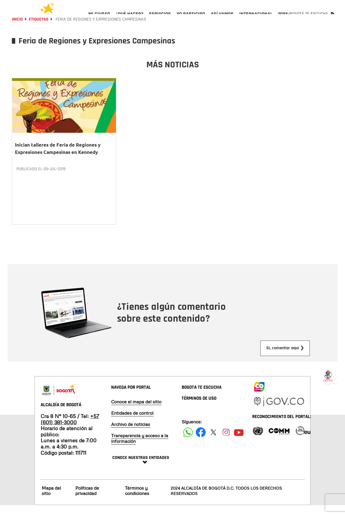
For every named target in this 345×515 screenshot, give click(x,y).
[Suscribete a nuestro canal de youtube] (239, 442)
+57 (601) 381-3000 (70, 429)
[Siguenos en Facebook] (188, 442)
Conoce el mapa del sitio (136, 411)
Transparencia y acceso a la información (139, 448)
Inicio (17, 34)
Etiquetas (39, 34)
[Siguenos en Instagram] (226, 442)
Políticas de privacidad (87, 500)
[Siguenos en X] (213, 442)
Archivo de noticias (130, 434)
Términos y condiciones (137, 500)
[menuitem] (99, 18)
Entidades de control (132, 422)
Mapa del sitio (51, 500)
